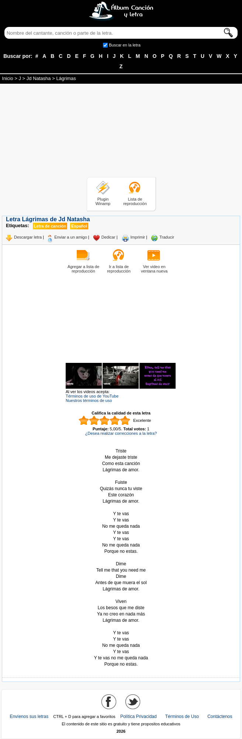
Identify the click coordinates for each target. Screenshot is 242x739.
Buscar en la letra (125, 45)
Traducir (166, 237)
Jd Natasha (39, 78)
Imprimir (138, 237)
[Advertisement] (121, 131)
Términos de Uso (182, 716)
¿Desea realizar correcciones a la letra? (121, 433)
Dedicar (108, 237)
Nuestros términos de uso (89, 400)
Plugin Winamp (103, 201)
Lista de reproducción (135, 201)
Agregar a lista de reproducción (83, 268)
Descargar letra (28, 237)
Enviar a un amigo (70, 237)
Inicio (7, 78)
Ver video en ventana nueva (154, 268)
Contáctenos (219, 716)
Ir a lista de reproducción (119, 268)
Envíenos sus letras (29, 716)
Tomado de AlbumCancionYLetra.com (121, 627)
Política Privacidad (138, 716)
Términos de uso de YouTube (92, 396)
